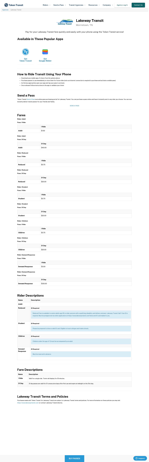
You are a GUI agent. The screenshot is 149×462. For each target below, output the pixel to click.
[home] (14, 5)
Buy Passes (74, 458)
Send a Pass (31, 99)
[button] (46, 5)
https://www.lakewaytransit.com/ (28, 403)
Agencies (5, 10)
